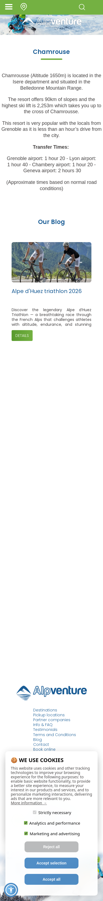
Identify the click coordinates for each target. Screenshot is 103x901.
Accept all (51, 879)
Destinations (45, 710)
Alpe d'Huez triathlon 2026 (47, 291)
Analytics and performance (52, 822)
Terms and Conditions (54, 734)
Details (22, 335)
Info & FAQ (43, 724)
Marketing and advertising (52, 833)
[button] (11, 890)
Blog (37, 739)
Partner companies (51, 720)
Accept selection (51, 863)
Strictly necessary (52, 812)
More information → (29, 802)
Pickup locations (49, 715)
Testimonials (45, 729)
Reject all (51, 847)
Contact (41, 744)
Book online (44, 749)
